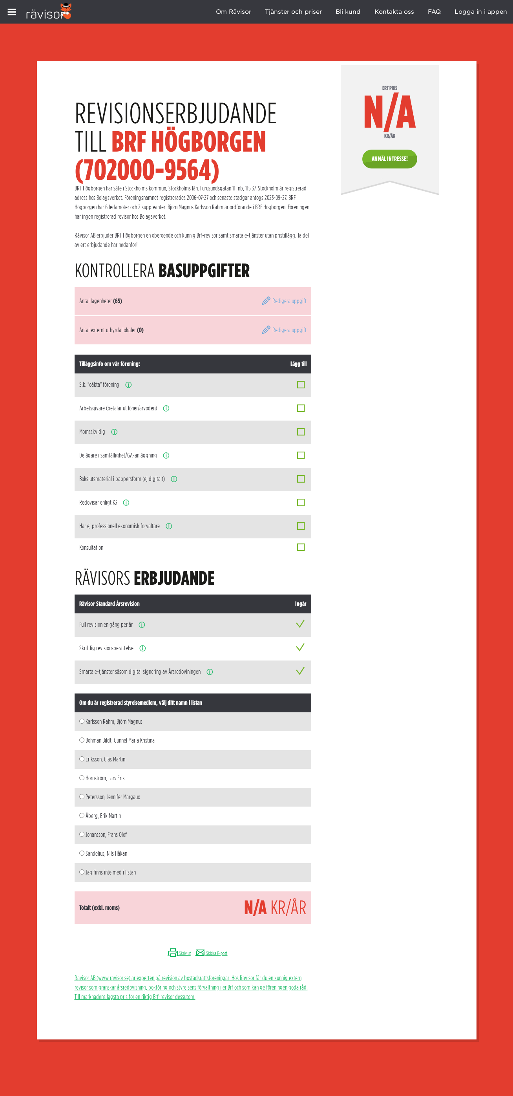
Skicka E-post (211, 953)
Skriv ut (179, 953)
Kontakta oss (394, 11)
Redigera (284, 301)
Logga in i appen (481, 11)
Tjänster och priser (293, 11)
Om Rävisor (233, 11)
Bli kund (348, 11)
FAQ (434, 11)
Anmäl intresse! (390, 159)
